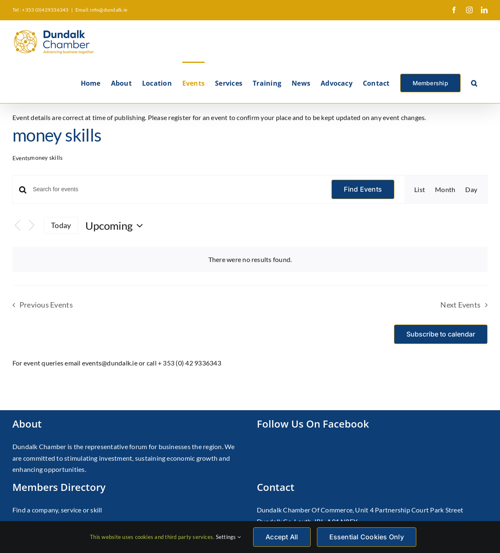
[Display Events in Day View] (471, 190)
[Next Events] (31, 225)
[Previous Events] (17, 225)
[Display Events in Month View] (445, 190)
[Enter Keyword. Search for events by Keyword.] (177, 189)
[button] (474, 82)
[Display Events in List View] (419, 190)
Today (61, 225)
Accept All (282, 537)
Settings (228, 537)
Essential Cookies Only (366, 537)
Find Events (363, 189)
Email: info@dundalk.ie (101, 10)
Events (21, 157)
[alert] (250, 259)
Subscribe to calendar (440, 334)
